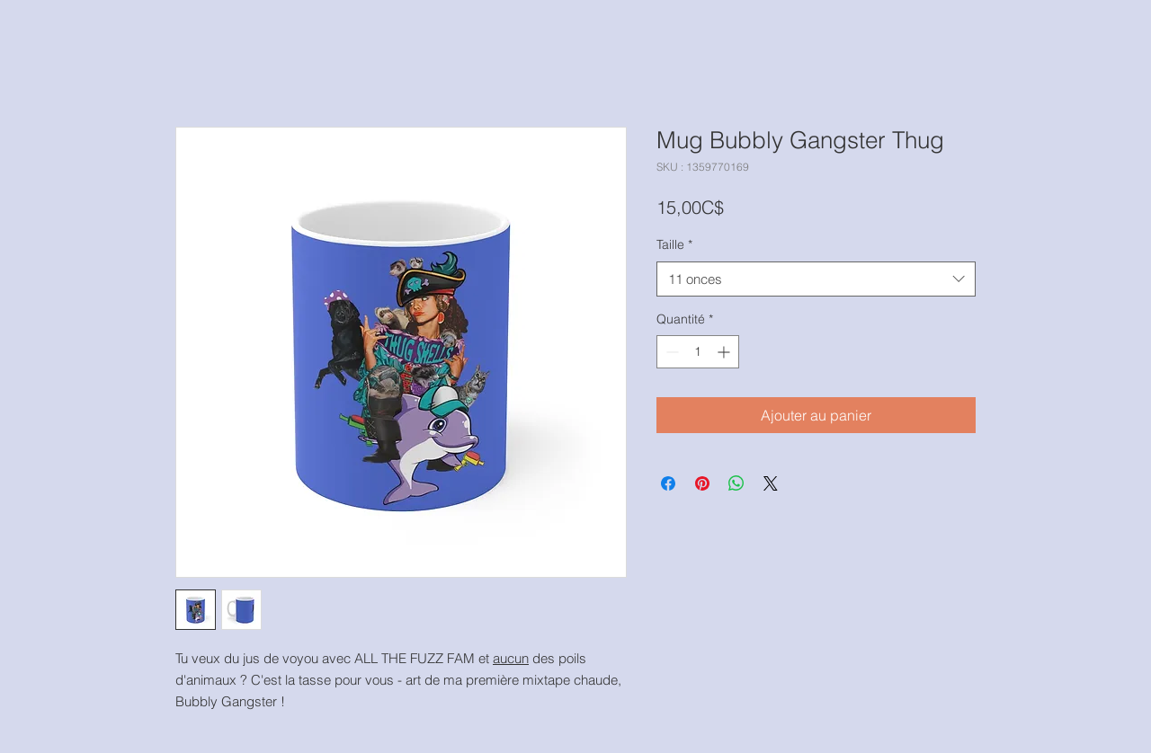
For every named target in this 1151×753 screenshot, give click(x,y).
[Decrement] (670, 352)
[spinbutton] (698, 352)
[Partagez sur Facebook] (668, 483)
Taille (674, 244)
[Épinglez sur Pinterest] (702, 483)
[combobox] (816, 279)
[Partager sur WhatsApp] (736, 483)
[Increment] (725, 352)
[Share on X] (770, 483)
